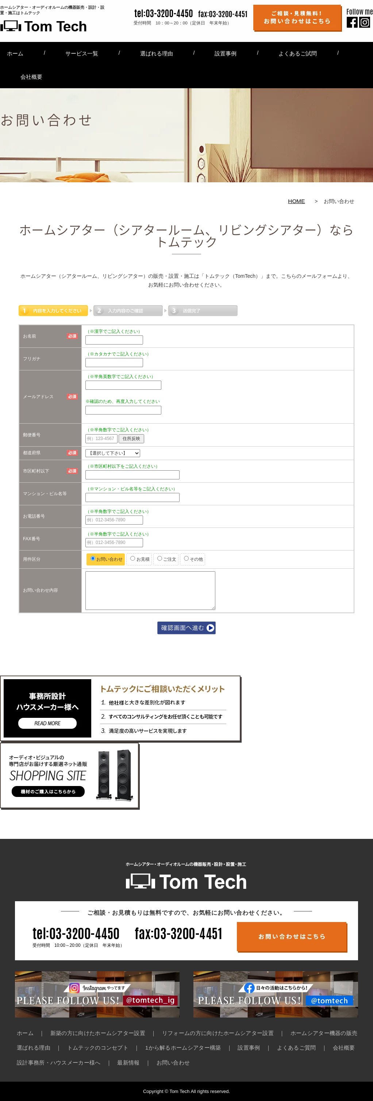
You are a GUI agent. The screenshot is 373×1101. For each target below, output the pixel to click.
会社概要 (31, 77)
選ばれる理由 (156, 53)
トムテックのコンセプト (97, 1047)
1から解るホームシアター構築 (183, 1047)
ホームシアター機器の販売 (324, 1033)
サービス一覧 (81, 53)
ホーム (15, 53)
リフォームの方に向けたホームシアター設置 (218, 1033)
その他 (193, 559)
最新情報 (128, 1062)
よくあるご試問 (297, 53)
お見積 (139, 559)
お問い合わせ (107, 559)
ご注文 (166, 559)
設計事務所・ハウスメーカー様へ (59, 1062)
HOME (296, 201)
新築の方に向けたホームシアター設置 (97, 1033)
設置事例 (226, 53)
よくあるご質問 (296, 1047)
